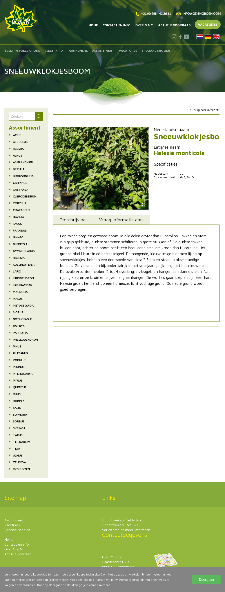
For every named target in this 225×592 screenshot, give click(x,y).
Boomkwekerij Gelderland (122, 520)
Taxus (18, 435)
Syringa (19, 428)
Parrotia (20, 332)
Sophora (20, 414)
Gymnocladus (24, 251)
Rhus (17, 394)
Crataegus (21, 210)
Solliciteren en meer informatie (126, 530)
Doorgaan (206, 579)
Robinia (18, 401)
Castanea (20, 189)
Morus (18, 312)
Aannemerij (78, 50)
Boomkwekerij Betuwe (120, 525)
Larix (17, 271)
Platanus (20, 353)
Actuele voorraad (174, 25)
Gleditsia (20, 244)
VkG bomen (21, 469)
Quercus (20, 387)
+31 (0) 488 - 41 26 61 (153, 13)
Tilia (16, 448)
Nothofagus (23, 319)
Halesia (19, 257)
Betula (18, 169)
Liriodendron (23, 278)
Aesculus (20, 142)
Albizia (18, 148)
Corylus (19, 203)
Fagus (17, 223)
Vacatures (207, 24)
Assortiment (103, 50)
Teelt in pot (54, 50)
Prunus (19, 367)
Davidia (18, 217)
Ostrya (19, 326)
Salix (17, 407)
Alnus (17, 155)
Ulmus (18, 455)
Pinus (17, 346)
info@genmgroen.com (198, 13)
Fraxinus (20, 230)
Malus (18, 298)
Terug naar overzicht (206, 109)
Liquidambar (22, 285)
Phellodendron (25, 339)
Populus (19, 360)
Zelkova (19, 462)
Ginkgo (18, 237)
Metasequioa (23, 305)
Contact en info (117, 25)
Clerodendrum (24, 196)
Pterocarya (23, 373)
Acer (17, 135)
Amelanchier (23, 162)
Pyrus (18, 380)
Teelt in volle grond (22, 50)
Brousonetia (23, 176)
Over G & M (144, 25)
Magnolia (20, 292)
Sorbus (19, 421)
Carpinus (20, 183)
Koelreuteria (23, 264)
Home (93, 25)
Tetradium (21, 442)
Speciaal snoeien (156, 50)
